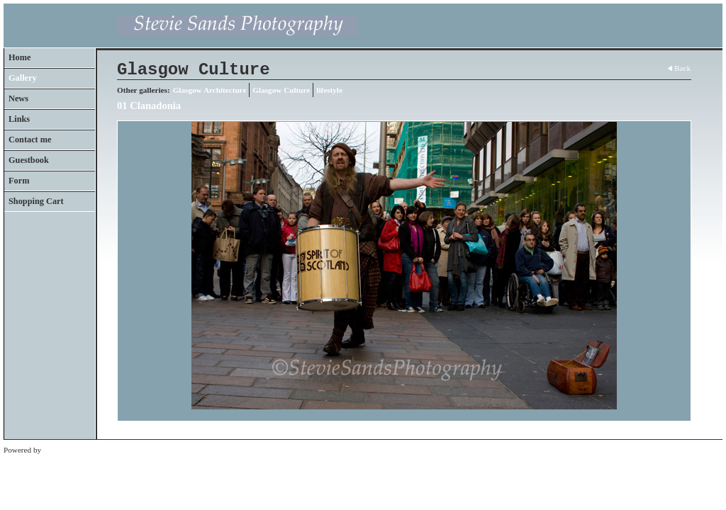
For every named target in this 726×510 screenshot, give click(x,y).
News (18, 98)
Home (19, 57)
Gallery (23, 78)
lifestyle (329, 90)
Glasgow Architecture (210, 90)
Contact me (30, 139)
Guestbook (29, 160)
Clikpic (55, 450)
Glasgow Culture (281, 90)
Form (19, 181)
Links (19, 119)
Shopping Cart (36, 201)
